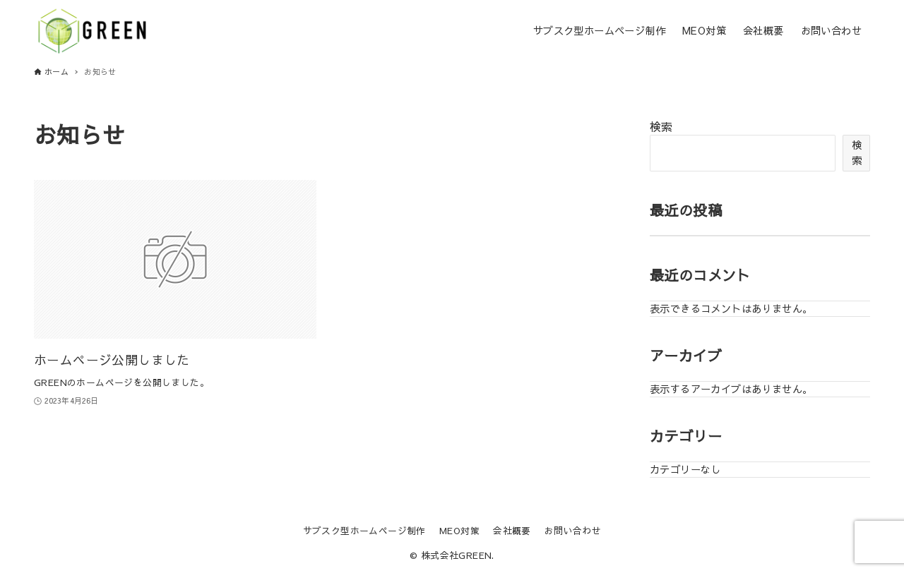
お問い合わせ (573, 530)
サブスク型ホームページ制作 (364, 530)
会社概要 (512, 530)
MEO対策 (459, 530)
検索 (661, 126)
